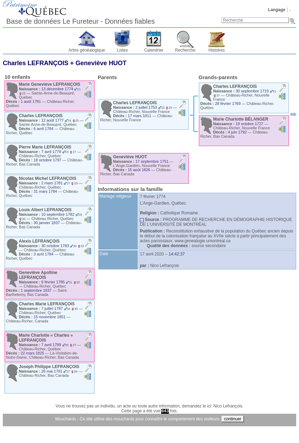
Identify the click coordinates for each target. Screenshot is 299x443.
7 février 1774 (152, 196)
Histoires (217, 50)
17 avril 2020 (152, 254)
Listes (122, 50)
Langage (276, 9)
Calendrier (153, 50)
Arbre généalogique (86, 50)
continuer (232, 419)
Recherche (185, 50)
